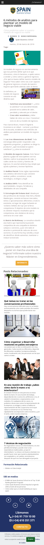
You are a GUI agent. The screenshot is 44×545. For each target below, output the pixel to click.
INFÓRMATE (22, 263)
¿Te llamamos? (37, 2)
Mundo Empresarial (29, 36)
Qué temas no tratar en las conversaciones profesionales (19, 302)
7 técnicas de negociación (17, 443)
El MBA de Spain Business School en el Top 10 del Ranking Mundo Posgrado (22, 481)
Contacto (22, 527)
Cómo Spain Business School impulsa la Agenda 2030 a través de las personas (21, 486)
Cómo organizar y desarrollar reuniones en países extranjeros (21, 343)
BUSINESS (13, 36)
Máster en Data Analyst (13, 468)
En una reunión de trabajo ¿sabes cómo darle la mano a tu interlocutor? (21, 387)
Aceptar (30, 539)
